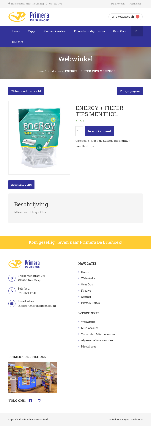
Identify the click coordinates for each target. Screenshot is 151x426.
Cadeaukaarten (55, 31)
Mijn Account (118, 3)
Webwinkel (89, 278)
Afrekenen (135, 3)
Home (16, 31)
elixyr (125, 140)
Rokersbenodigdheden (89, 31)
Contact (17, 42)
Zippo (32, 31)
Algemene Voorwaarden (97, 340)
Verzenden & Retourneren (98, 334)
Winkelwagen (123, 16)
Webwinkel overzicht (26, 91)
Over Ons (119, 31)
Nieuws (86, 290)
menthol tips (85, 146)
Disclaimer (88, 346)
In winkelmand (99, 131)
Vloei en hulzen (101, 140)
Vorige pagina (130, 91)
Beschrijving (21, 184)
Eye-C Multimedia (133, 419)
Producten (54, 71)
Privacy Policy (90, 303)
